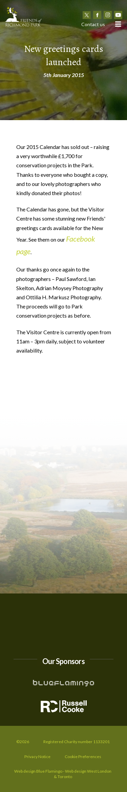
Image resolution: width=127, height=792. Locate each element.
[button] (118, 23)
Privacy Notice (37, 756)
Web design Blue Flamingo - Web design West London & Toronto (62, 774)
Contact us (93, 24)
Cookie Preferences (83, 756)
